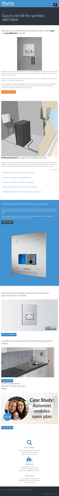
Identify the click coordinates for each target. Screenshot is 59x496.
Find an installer (7, 222)
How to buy (29, 476)
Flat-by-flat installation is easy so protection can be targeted (20, 187)
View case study (7, 380)
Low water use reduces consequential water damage (18, 182)
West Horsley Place (33, 211)
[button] (55, 4)
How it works (29, 447)
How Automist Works (8, 91)
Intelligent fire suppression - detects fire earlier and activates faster (22, 192)
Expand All (55, 170)
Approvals (29, 464)
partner (30, 490)
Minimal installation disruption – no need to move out (18, 173)
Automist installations (9, 334)
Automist (4, 12)
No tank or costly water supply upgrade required (17, 177)
